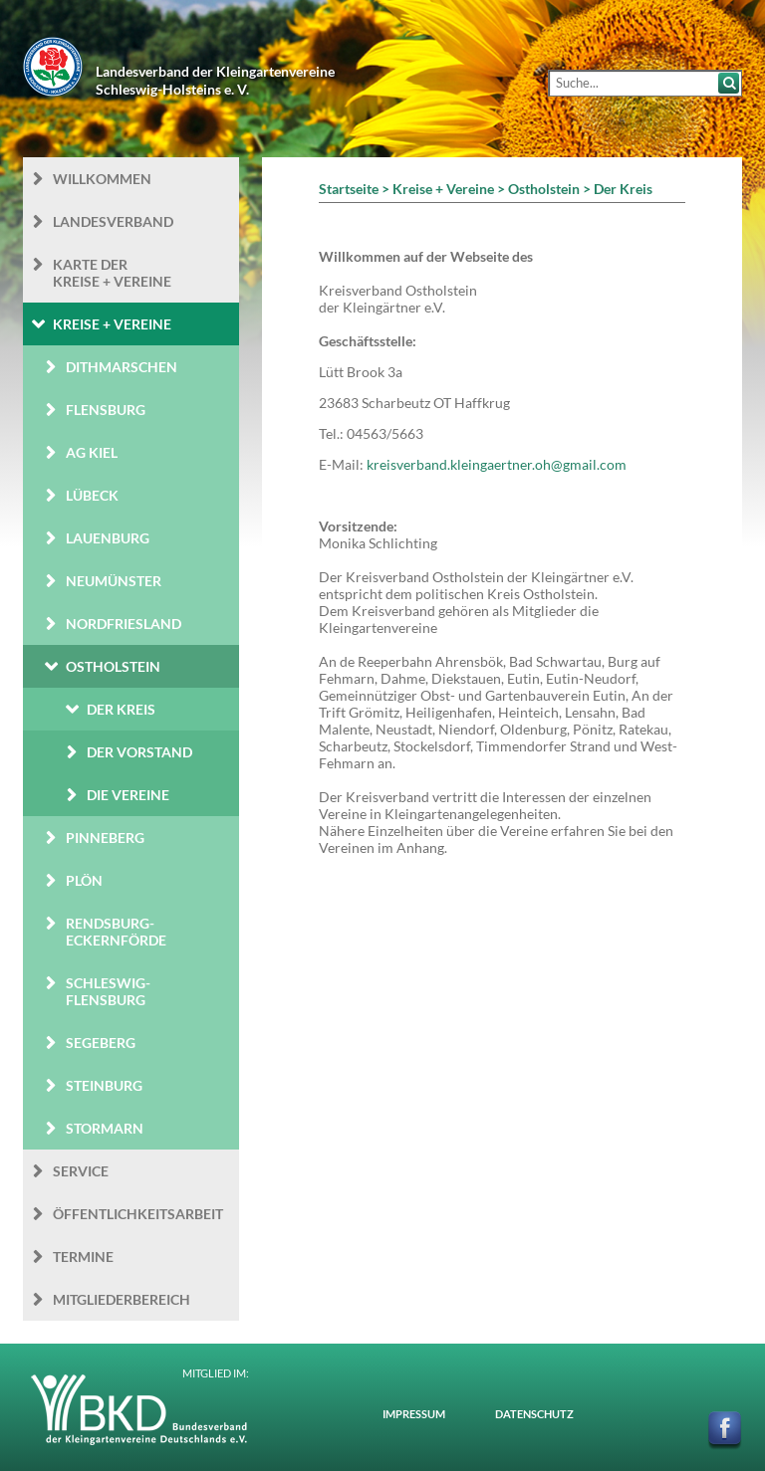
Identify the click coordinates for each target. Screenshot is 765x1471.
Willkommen (102, 178)
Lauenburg (107, 537)
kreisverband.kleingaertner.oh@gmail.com (497, 464)
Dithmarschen (121, 366)
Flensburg (105, 409)
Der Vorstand (139, 751)
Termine (83, 1256)
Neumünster (113, 580)
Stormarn (104, 1128)
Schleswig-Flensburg (108, 991)
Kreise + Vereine (112, 323)
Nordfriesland (123, 623)
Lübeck (92, 495)
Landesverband (113, 221)
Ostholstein (113, 666)
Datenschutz (534, 1413)
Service (81, 1170)
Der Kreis (121, 709)
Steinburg (104, 1085)
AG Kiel (92, 452)
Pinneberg (105, 837)
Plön (84, 880)
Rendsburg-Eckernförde (116, 931)
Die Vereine (128, 794)
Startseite (349, 188)
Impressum (413, 1413)
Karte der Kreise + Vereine (112, 273)
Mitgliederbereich (121, 1299)
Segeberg (100, 1042)
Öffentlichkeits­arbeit (138, 1213)
